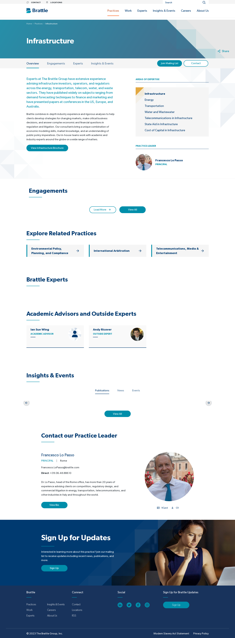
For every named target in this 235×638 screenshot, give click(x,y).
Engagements (56, 63)
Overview (32, 63)
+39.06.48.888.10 (60, 473)
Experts (78, 63)
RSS (74, 615)
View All (132, 209)
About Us (52, 615)
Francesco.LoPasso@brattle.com (60, 467)
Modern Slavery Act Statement (171, 633)
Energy (149, 99)
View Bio (54, 504)
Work (29, 610)
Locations (77, 610)
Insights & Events (102, 63)
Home (29, 24)
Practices (39, 24)
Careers (51, 610)
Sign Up (54, 568)
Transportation (154, 106)
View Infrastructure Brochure (47, 147)
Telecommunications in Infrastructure (168, 118)
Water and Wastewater (160, 112)
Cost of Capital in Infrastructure (165, 130)
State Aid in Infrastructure (161, 124)
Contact (76, 604)
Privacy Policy (201, 633)
